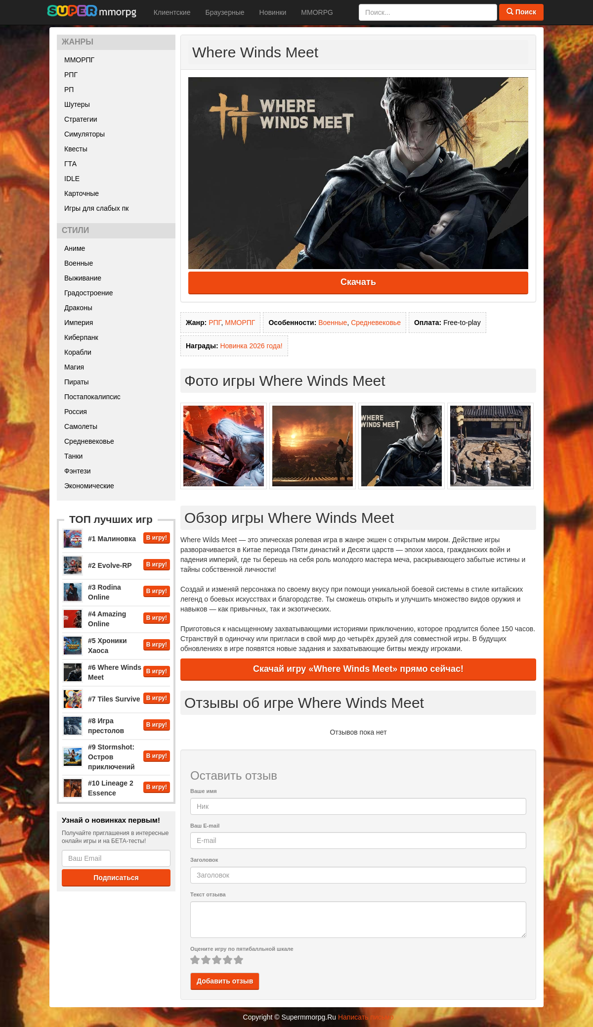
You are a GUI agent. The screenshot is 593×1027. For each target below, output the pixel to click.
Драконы (78, 308)
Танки (73, 456)
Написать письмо (365, 1017)
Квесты (75, 149)
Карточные (81, 193)
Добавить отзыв (225, 981)
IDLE (72, 179)
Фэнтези (77, 471)
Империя (78, 323)
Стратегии (80, 119)
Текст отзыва (208, 894)
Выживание (82, 278)
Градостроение (88, 293)
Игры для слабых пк (96, 208)
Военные (78, 263)
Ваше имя (203, 791)
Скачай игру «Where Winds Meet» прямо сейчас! (358, 669)
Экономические (89, 486)
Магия (74, 367)
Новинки (273, 12)
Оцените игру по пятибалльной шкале (242, 949)
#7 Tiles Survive (114, 699)
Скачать (358, 282)
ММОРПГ (79, 60)
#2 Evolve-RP (110, 565)
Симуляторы (84, 134)
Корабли (77, 352)
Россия (75, 412)
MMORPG (317, 12)
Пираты (76, 382)
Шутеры (77, 104)
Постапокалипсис (92, 397)
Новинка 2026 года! (251, 346)
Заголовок (204, 860)
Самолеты (80, 426)
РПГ (71, 75)
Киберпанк (81, 337)
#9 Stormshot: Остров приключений (111, 757)
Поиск (521, 12)
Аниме (74, 248)
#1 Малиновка (112, 539)
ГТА (70, 164)
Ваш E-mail (204, 826)
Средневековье (89, 441)
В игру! (156, 537)
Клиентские (172, 12)
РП (69, 89)
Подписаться (116, 878)
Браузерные (224, 12)
